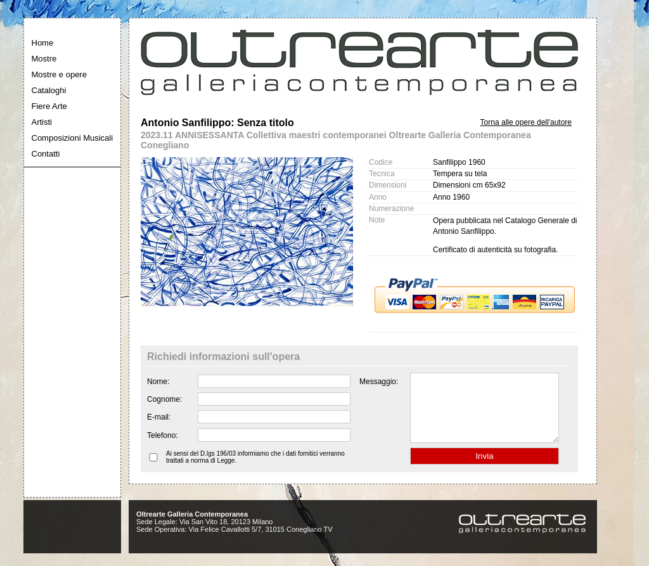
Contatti (46, 153)
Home (43, 43)
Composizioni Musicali (72, 138)
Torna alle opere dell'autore (526, 122)
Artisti (42, 122)
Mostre (44, 58)
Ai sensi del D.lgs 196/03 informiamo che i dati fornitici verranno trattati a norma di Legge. (255, 470)
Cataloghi (49, 90)
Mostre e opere (59, 74)
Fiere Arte (49, 106)
